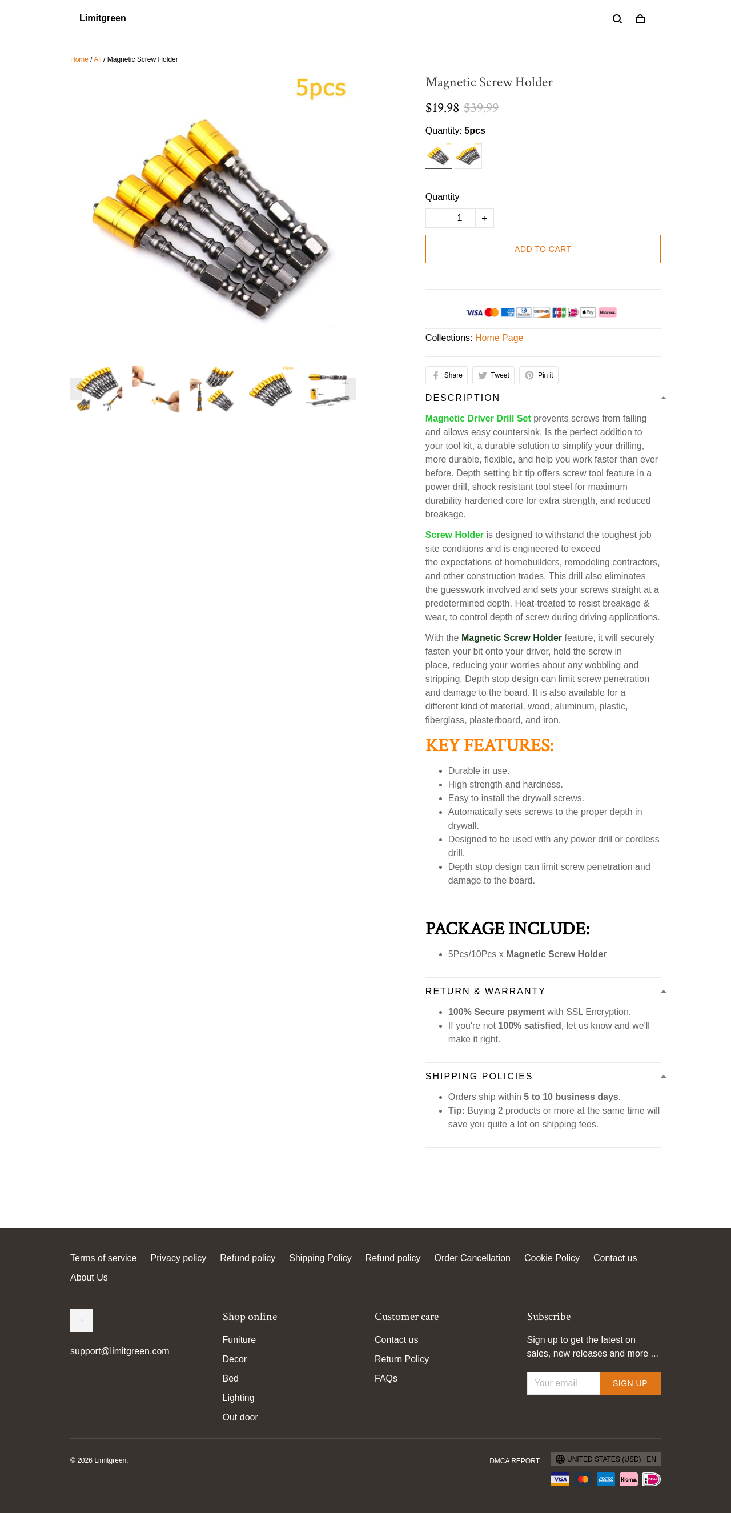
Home (79, 59)
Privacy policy (178, 1258)
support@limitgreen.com (120, 1351)
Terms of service (103, 1258)
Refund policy (247, 1258)
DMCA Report (514, 1461)
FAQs (386, 1378)
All (97, 59)
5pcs (474, 130)
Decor (235, 1359)
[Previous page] (76, 389)
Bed (231, 1378)
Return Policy (402, 1359)
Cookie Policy (552, 1258)
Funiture (239, 1340)
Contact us (615, 1258)
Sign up (630, 1383)
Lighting (239, 1398)
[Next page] (350, 389)
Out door (240, 1417)
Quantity (442, 197)
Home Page (499, 338)
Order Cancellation (473, 1258)
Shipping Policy (320, 1258)
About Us (89, 1277)
